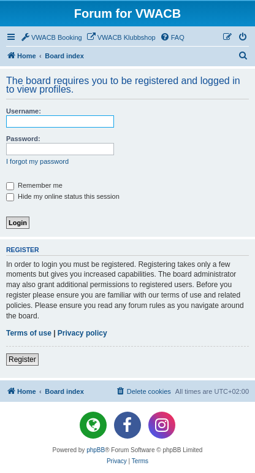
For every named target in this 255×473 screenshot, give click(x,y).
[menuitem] (51, 37)
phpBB (95, 450)
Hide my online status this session (63, 196)
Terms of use (28, 333)
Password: (23, 138)
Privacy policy (82, 333)
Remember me (34, 185)
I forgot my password (37, 161)
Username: (23, 111)
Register (22, 359)
